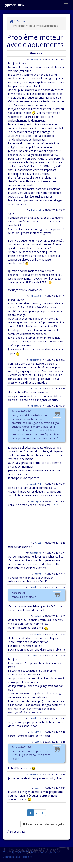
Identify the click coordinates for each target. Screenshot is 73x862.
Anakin (37, 634)
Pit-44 (38, 543)
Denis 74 (36, 655)
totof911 (36, 731)
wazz (38, 388)
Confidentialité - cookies (17, 857)
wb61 (38, 616)
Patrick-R (36, 210)
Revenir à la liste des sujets (43, 824)
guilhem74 (35, 552)
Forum (20, 21)
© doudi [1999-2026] (15, 852)
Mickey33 (36, 59)
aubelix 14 (35, 359)
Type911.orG (13, 4)
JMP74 (38, 573)
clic (55, 505)
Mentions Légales (43, 852)
